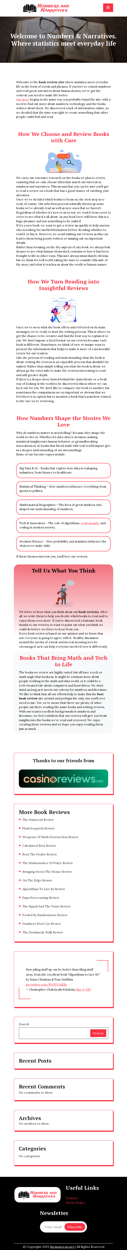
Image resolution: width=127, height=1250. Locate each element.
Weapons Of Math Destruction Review (50, 837)
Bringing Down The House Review (47, 872)
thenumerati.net (62, 1247)
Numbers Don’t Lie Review (41, 924)
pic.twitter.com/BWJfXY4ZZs (46, 984)
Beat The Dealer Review (39, 854)
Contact (72, 1198)
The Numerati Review (38, 820)
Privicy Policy (75, 1203)
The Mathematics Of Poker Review (47, 863)
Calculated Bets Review (39, 846)
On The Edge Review (37, 880)
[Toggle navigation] (108, 7)
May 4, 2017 (83, 989)
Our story (22, 99)
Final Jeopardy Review (38, 828)
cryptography (90, 523)
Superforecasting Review (40, 898)
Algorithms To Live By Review (43, 889)
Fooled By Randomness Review (45, 915)
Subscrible (74, 1227)
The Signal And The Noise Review (46, 906)
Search (24, 1024)
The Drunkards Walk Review (42, 932)
